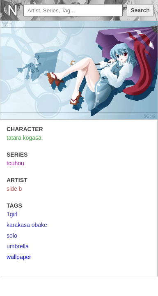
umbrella (18, 246)
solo (12, 235)
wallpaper (19, 257)
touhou (15, 163)
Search (140, 10)
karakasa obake (27, 225)
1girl (12, 214)
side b (14, 188)
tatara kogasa (24, 137)
